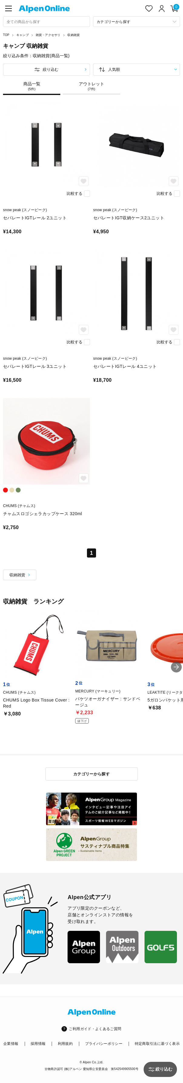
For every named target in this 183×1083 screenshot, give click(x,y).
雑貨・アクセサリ (48, 35)
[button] (176, 667)
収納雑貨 (73, 35)
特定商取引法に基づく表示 (157, 1044)
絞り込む (50, 69)
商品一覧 (31, 86)
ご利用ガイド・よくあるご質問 (95, 1029)
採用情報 (38, 1044)
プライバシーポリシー (104, 1044)
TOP (6, 35)
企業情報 (10, 1044)
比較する (74, 193)
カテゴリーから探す (91, 774)
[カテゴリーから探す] (136, 21)
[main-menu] (8, 8)
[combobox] (46, 21)
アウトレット (91, 86)
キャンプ (22, 35)
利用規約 (65, 1044)
